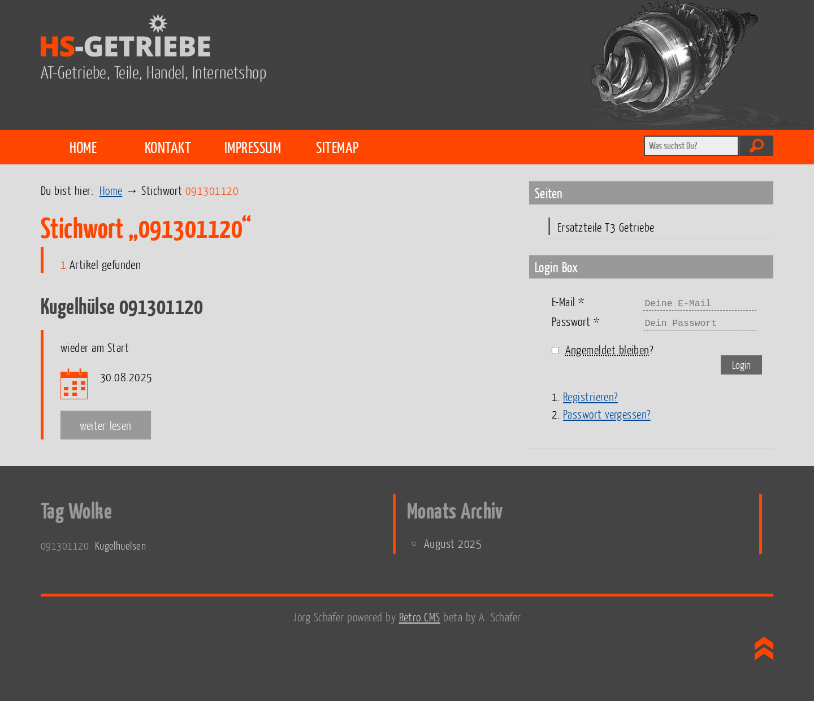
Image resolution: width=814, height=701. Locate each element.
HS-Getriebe (427, 37)
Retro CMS (419, 616)
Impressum (252, 146)
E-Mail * (568, 301)
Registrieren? (590, 396)
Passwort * (576, 321)
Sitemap (337, 146)
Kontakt (168, 146)
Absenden (756, 146)
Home (83, 146)
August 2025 (453, 543)
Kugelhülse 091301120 (122, 306)
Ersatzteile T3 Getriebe (606, 227)
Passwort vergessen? (607, 414)
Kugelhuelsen (120, 545)
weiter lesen (106, 425)
